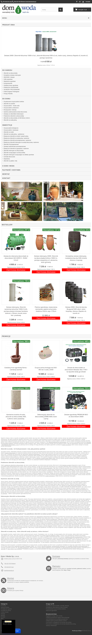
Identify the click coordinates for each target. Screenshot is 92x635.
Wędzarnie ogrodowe (10, 81)
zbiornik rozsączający (34, 454)
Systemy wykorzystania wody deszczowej (15, 112)
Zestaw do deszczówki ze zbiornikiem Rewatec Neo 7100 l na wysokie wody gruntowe (76, 370)
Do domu (6, 99)
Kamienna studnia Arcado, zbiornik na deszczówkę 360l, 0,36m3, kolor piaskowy (16, 416)
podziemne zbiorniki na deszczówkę (13, 465)
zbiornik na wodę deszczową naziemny (72, 485)
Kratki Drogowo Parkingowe (11, 91)
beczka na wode (66, 465)
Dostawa (56, 556)
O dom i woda (4, 612)
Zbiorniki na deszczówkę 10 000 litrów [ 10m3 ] (17, 118)
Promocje (3, 605)
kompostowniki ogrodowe (58, 546)
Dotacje (10, 588)
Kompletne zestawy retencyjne (12, 75)
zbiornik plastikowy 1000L (52, 535)
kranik (77, 492)
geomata (3, 549)
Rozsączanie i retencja (10, 109)
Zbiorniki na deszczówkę (10, 73)
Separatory (7, 158)
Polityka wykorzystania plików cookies (56, 620)
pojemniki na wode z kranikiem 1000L (24, 546)
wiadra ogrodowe (66, 444)
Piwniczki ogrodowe (51, 610)
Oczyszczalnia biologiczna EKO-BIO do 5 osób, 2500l (46, 369)
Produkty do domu (6, 610)
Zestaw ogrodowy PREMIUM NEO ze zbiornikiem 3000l (76, 415)
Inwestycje (7, 125)
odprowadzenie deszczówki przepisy (71, 547)
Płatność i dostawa (11, 170)
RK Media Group (86, 630)
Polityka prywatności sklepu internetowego (57, 617)
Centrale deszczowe (9, 156)
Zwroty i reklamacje (51, 625)
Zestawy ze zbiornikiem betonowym (14, 114)
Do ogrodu (7, 70)
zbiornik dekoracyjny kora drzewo (57, 442)
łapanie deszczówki (10, 453)
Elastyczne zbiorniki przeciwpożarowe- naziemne (17, 140)
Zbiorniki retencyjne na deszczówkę (14, 150)
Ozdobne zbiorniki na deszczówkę (74, 537)
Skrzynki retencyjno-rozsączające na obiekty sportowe (19, 154)
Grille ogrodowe (8, 79)
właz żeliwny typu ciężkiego (15, 549)
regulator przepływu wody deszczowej (77, 546)
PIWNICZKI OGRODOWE (11, 87)
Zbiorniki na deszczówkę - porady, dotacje (57, 605)
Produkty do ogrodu (6, 609)
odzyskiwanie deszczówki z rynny (10, 444)
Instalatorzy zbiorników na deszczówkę (56, 607)
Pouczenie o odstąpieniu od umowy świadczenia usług (61, 624)
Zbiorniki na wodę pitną (10, 120)
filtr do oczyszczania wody (45, 468)
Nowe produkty (5, 607)
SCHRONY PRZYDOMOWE (12, 89)
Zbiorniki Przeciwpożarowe (11, 144)
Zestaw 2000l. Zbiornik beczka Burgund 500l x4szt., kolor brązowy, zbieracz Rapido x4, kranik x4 (76, 310)
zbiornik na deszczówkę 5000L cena (45, 458)
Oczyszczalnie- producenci (11, 107)
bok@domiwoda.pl (9, 570)
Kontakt (88, 1)
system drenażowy (50, 476)
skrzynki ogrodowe (46, 546)
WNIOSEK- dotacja (9, 77)
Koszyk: (82, 9)
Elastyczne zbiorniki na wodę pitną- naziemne (16, 138)
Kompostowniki (8, 83)
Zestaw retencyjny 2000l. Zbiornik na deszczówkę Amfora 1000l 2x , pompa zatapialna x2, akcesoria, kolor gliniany (46, 259)
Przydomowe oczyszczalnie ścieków (14, 101)
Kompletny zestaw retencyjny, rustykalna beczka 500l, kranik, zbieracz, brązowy (76, 258)
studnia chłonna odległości (44, 547)
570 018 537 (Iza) (9, 567)
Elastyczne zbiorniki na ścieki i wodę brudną (16, 136)
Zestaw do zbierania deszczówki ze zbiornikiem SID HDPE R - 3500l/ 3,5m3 (16, 258)
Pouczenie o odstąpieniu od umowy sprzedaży (58, 622)
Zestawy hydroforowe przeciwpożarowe (15, 146)
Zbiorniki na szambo (9, 103)
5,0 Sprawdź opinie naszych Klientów (7, 623)
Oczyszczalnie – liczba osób (11, 105)
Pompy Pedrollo (8, 93)
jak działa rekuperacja (23, 547)
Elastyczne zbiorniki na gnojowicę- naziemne (16, 148)
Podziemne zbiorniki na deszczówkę (14, 116)
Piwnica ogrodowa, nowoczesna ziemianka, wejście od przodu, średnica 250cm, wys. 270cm (46, 309)
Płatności (56, 566)
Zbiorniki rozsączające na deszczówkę (14, 152)
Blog (2, 618)
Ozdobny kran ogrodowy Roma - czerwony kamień (15, 369)
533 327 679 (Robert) (10, 563)
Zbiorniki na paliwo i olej (10, 161)
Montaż (5, 174)
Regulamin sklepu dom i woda (54, 616)
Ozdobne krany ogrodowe (11, 85)
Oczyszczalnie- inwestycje (11, 130)
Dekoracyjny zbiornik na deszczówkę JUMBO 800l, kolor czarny (46, 416)
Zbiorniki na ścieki (9, 132)
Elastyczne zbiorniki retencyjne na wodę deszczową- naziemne (21, 142)
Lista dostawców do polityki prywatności (57, 619)
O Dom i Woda (8, 166)
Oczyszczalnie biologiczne (11, 128)
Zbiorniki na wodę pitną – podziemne (14, 134)
